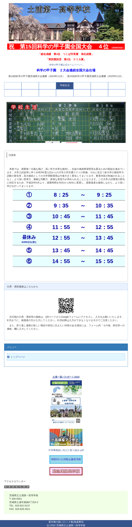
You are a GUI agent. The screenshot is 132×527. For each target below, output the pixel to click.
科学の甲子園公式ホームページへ (66, 65)
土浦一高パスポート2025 (65, 377)
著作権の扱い (55, 521)
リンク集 (68, 521)
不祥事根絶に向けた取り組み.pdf (66, 450)
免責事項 (79, 521)
